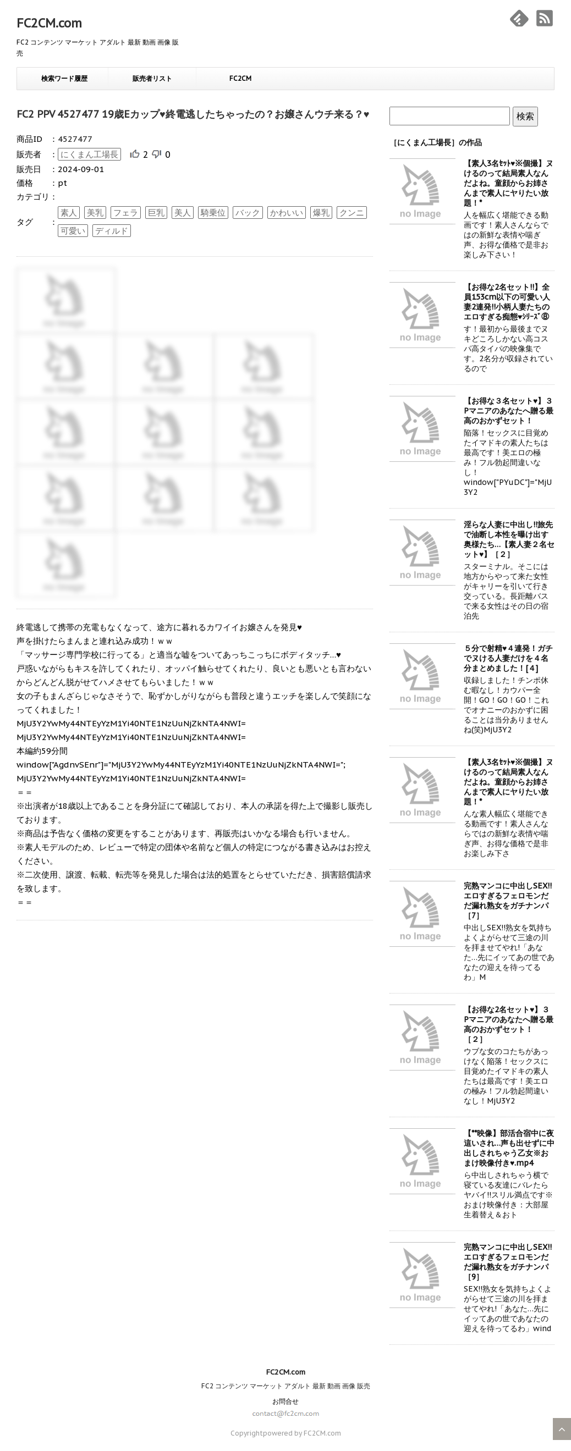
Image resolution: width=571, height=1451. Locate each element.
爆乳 (321, 212)
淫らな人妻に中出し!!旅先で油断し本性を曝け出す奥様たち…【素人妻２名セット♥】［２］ (509, 539)
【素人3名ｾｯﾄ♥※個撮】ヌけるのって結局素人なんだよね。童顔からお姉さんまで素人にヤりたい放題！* (508, 183)
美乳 (95, 212)
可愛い (73, 230)
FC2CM (240, 78)
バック (247, 212)
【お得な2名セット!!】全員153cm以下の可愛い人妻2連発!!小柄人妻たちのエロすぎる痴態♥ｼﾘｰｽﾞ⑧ (507, 302)
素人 (69, 212)
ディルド (111, 230)
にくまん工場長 (89, 154)
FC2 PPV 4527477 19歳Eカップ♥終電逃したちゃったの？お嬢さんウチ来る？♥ (193, 114)
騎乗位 (213, 212)
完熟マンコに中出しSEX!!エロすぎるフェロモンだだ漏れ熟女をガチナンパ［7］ (508, 900)
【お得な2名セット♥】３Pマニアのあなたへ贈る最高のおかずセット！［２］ (508, 1024)
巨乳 (156, 212)
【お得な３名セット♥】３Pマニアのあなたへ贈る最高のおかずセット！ (508, 411)
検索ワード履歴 (64, 78)
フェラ (125, 212)
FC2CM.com (49, 23)
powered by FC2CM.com (302, 1433)
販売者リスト (152, 78)
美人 (182, 212)
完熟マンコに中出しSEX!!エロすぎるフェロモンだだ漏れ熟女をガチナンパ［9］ (508, 1262)
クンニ (351, 212)
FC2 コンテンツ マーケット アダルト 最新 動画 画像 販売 (285, 1386)
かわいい (286, 212)
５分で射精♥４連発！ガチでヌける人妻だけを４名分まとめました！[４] (508, 658)
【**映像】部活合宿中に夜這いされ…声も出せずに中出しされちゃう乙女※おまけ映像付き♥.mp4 (509, 1148)
